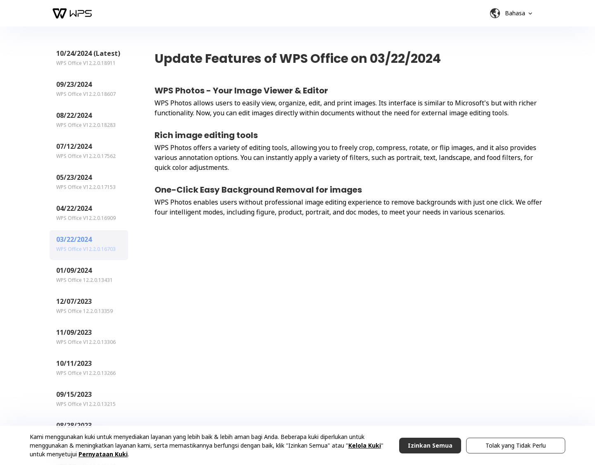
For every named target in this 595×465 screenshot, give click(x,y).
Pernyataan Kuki (103, 454)
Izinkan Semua (430, 445)
